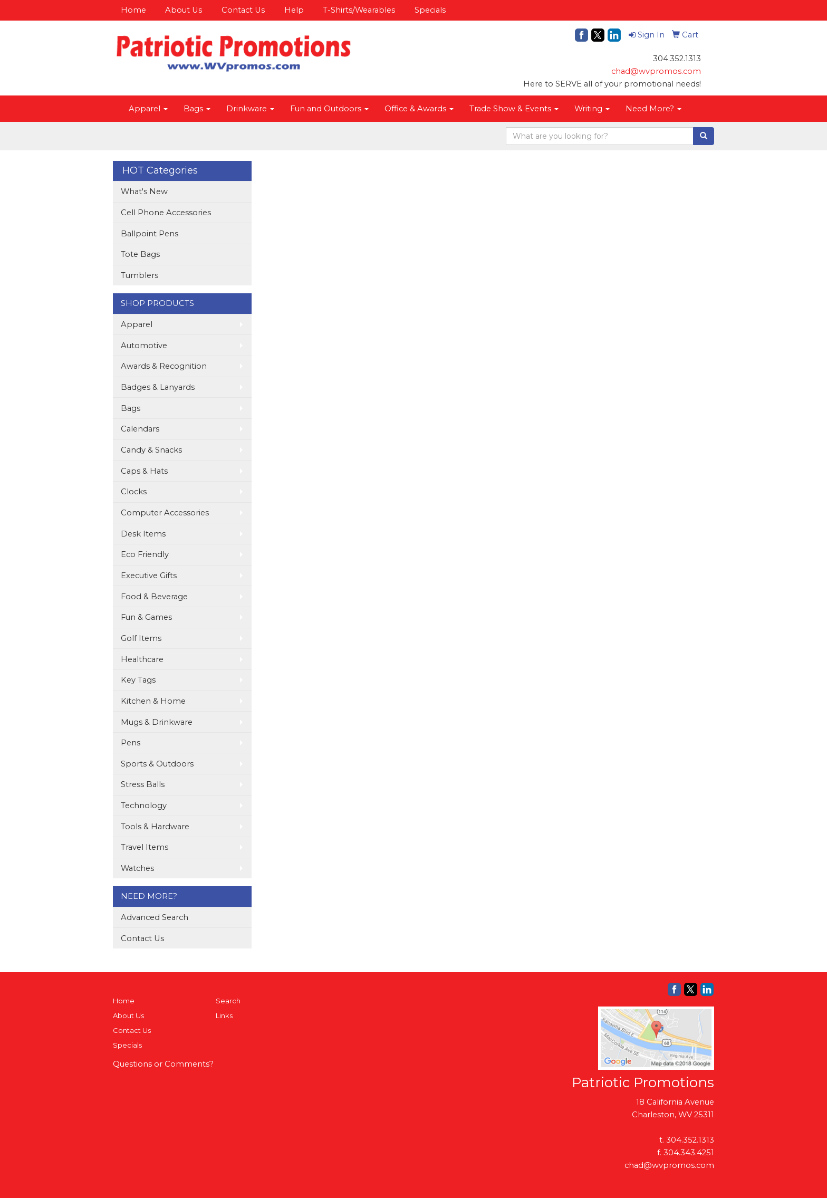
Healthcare (142, 659)
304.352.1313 (690, 1140)
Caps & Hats (144, 471)
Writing (592, 108)
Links (224, 1015)
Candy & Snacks (151, 450)
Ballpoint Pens (149, 233)
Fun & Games (146, 617)
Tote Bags (140, 254)
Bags (197, 108)
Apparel (148, 108)
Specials (430, 10)
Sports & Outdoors (157, 764)
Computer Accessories (165, 512)
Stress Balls (143, 784)
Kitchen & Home (153, 701)
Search (228, 1000)
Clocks (134, 491)
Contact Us (243, 10)
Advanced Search (154, 917)
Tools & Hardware (155, 826)
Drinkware (250, 108)
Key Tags (138, 680)
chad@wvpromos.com (656, 71)
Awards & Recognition (164, 366)
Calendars (140, 429)
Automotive (144, 345)
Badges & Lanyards (158, 387)
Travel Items (144, 847)
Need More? (653, 108)
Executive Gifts (149, 575)
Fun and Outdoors (329, 108)
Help (294, 10)
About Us (183, 10)
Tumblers (139, 275)
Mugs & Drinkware (157, 722)
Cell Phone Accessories (166, 212)
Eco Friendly (145, 554)
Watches (137, 868)
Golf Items (141, 638)
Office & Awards (419, 108)
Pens (130, 742)
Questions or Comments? (163, 1064)
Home (133, 10)
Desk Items (143, 534)
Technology (144, 805)
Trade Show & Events (514, 108)
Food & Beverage (154, 596)
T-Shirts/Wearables (359, 10)
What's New (144, 191)
